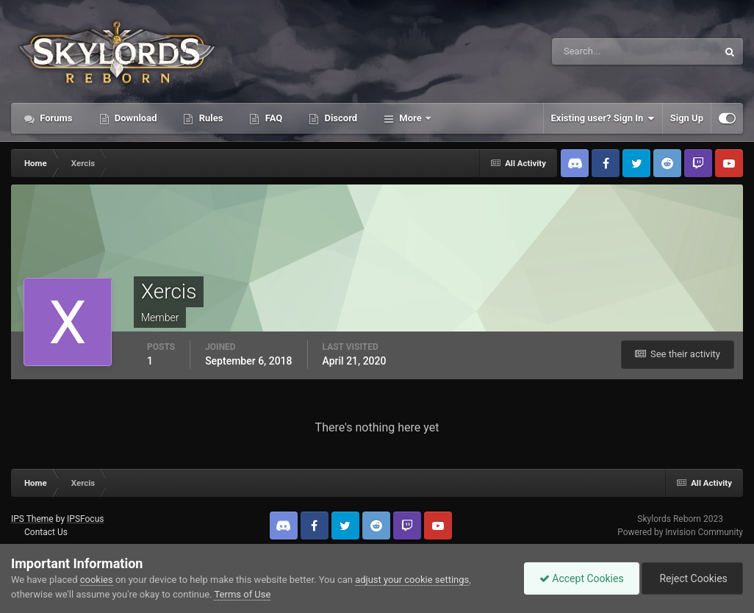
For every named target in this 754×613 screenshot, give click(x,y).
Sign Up (686, 117)
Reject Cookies (692, 578)
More (410, 117)
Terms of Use (242, 594)
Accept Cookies (581, 578)
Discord (339, 117)
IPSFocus (85, 519)
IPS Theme (32, 519)
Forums (55, 117)
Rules (209, 117)
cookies (96, 579)
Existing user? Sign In (603, 118)
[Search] (590, 51)
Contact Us (46, 532)
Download (134, 117)
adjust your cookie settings (412, 579)
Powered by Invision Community (680, 532)
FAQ (272, 117)
